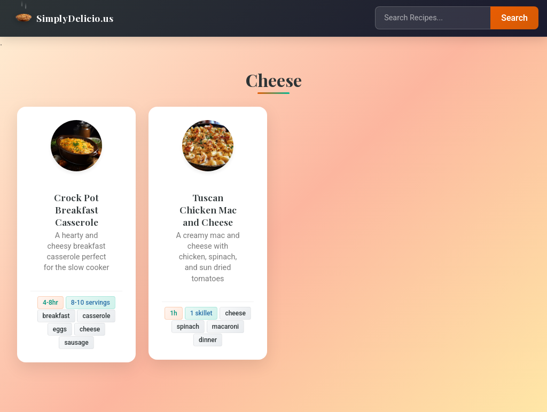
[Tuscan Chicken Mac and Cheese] (208, 233)
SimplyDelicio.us (64, 17)
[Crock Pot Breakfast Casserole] (76, 234)
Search (514, 18)
